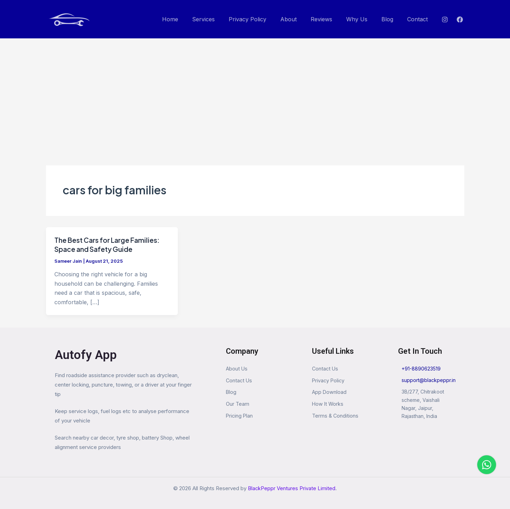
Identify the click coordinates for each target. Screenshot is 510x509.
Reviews (331, 19)
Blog (391, 19)
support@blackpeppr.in (429, 380)
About (301, 19)
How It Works (328, 405)
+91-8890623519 (421, 369)
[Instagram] (445, 19)
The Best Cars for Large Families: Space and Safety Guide (109, 244)
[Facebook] (460, 19)
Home (191, 19)
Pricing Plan (240, 417)
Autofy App (86, 355)
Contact (419, 19)
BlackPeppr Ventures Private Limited (292, 488)
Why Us (363, 19)
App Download (329, 393)
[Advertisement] (255, 91)
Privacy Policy (263, 19)
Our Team (237, 405)
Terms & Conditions (335, 417)
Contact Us (239, 380)
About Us (237, 368)
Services (221, 19)
